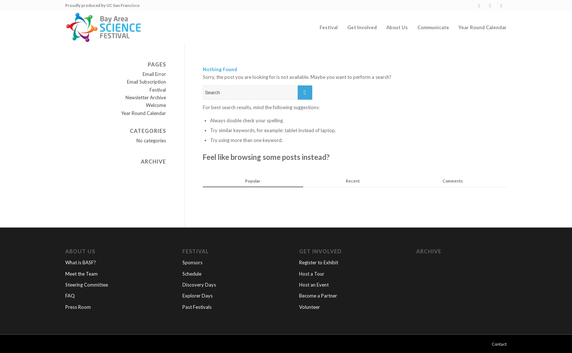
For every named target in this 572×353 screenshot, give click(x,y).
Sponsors (192, 262)
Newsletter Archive (145, 97)
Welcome (156, 105)
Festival (158, 90)
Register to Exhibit (318, 262)
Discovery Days (199, 285)
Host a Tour (311, 274)
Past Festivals (197, 307)
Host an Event (314, 285)
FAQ (70, 296)
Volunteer (309, 307)
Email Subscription (146, 82)
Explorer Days (197, 296)
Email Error (154, 74)
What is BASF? (80, 262)
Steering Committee (86, 285)
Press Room (78, 307)
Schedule (191, 274)
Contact (499, 344)
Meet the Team (81, 274)
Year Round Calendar (143, 113)
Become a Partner (318, 296)
